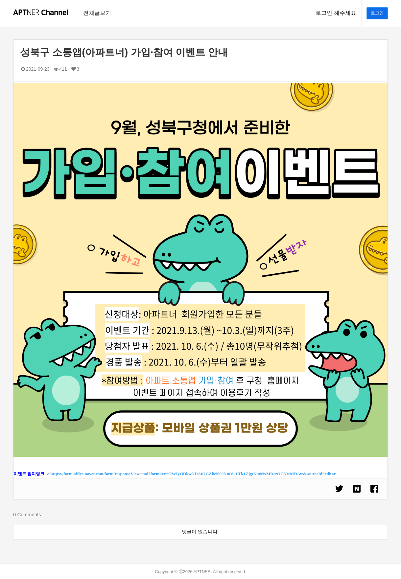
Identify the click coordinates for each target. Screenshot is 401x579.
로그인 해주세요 (336, 13)
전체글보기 (97, 13)
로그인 (377, 13)
